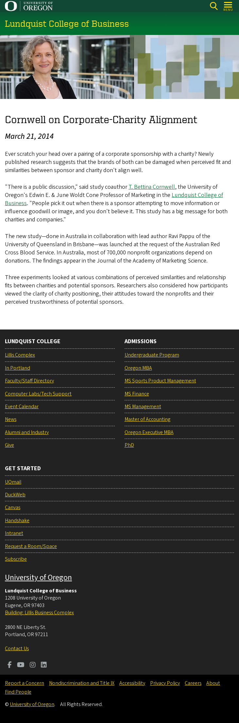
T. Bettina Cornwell (151, 187)
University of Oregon (38, 577)
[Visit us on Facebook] (9, 665)
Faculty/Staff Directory (29, 380)
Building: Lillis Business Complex (39, 612)
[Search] (214, 6)
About (213, 683)
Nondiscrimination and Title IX (81, 683)
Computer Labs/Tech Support (38, 393)
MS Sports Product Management (160, 380)
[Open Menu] (228, 6)
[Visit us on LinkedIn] (43, 665)
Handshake (17, 520)
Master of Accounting (147, 419)
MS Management (143, 406)
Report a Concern (24, 683)
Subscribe (16, 559)
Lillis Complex (20, 355)
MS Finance (137, 393)
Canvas (12, 507)
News (10, 419)
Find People (18, 692)
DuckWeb (15, 494)
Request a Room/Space (31, 546)
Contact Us (17, 648)
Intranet (14, 533)
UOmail (13, 482)
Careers (193, 683)
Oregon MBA (138, 368)
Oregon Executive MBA (149, 432)
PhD (129, 445)
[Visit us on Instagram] (32, 665)
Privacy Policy (165, 683)
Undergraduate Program (152, 355)
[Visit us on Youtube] (20, 665)
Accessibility (132, 683)
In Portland (17, 368)
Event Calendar (22, 406)
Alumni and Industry (27, 432)
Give (9, 445)
